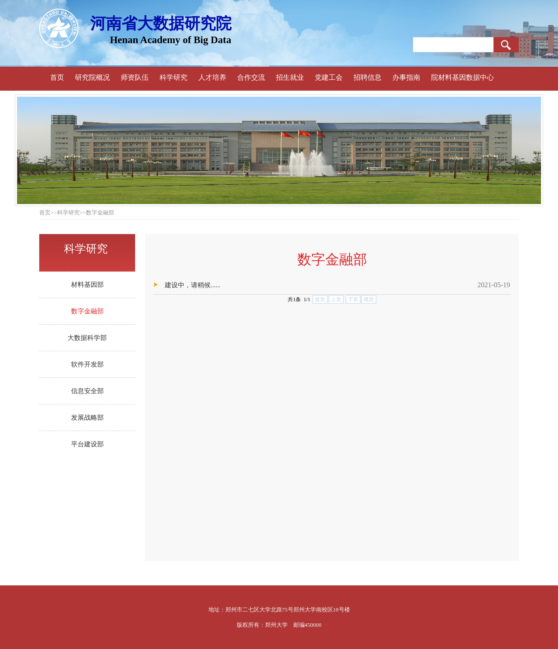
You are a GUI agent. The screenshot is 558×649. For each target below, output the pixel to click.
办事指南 (406, 77)
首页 (57, 77)
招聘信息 (367, 77)
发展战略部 (87, 417)
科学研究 (173, 77)
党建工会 (329, 77)
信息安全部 (87, 390)
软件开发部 (87, 364)
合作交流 (251, 77)
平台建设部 (87, 444)
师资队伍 (135, 77)
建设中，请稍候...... (193, 285)
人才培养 (212, 77)
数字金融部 (87, 311)
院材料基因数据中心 (462, 77)
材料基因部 (87, 284)
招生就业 (290, 77)
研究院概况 (92, 77)
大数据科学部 (87, 337)
